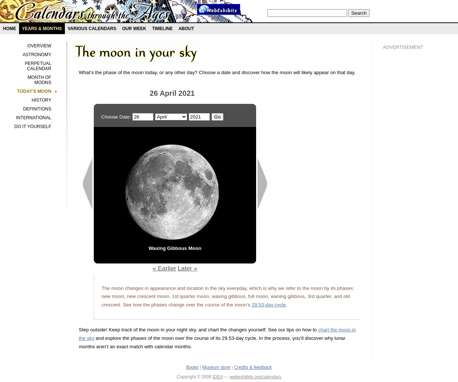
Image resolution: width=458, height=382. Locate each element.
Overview (39, 45)
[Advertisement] (412, 180)
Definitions (37, 109)
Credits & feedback (253, 367)
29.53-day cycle (269, 305)
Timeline (162, 28)
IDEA (218, 376)
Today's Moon (34, 91)
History (41, 100)
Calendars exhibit (92, 13)
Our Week (134, 28)
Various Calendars (92, 28)
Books (192, 367)
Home (9, 28)
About (186, 28)
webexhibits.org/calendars (255, 376)
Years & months (42, 28)
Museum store (216, 367)
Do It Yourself (32, 126)
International (33, 117)
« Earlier (164, 268)
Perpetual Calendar (38, 66)
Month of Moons (39, 80)
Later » (187, 268)
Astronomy (37, 54)
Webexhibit (218, 9)
